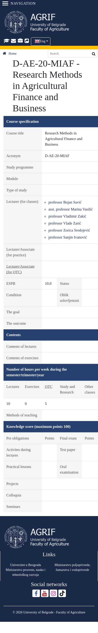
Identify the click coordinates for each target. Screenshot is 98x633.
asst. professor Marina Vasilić (70, 209)
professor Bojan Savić (64, 202)
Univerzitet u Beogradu (25, 565)
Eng (42, 41)
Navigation (19, 3)
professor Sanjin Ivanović (67, 237)
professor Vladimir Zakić (67, 216)
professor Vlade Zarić (64, 223)
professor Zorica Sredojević (69, 230)
